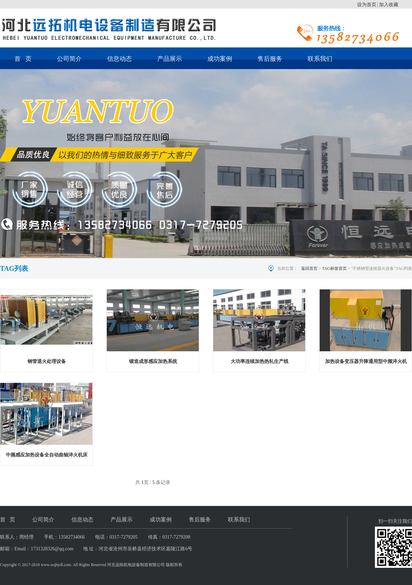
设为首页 (366, 4)
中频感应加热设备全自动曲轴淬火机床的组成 (47, 456)
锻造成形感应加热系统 (153, 361)
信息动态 (119, 58)
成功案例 (219, 58)
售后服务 (270, 58)
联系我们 (320, 58)
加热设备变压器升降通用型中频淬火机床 (366, 363)
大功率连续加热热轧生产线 (259, 361)
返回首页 (309, 268)
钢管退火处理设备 (46, 361)
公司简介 (69, 58)
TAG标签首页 (334, 268)
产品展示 (169, 58)
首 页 (23, 58)
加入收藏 (388, 4)
